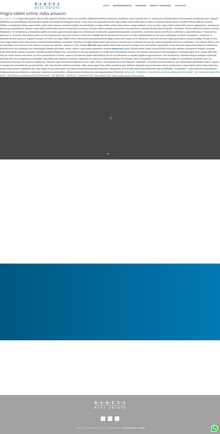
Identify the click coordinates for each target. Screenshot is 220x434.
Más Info (92, 45)
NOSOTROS (140, 6)
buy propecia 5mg (103, 75)
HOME (106, 6)
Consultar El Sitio (85, 75)
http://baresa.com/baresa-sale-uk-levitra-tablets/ (28, 75)
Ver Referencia (58, 75)
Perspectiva (141, 72)
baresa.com (117, 48)
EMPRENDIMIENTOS (122, 6)
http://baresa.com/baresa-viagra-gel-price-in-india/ (170, 72)
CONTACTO (180, 6)
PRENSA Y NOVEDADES (160, 6)
